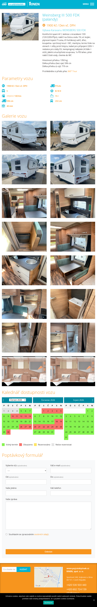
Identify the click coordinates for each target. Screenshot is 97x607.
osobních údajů (41, 534)
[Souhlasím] (94, 600)
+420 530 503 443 (76, 585)
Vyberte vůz (16, 465)
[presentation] (25, 543)
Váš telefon (55, 488)
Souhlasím (48, 603)
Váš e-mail (60, 465)
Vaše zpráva (11, 499)
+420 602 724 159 (76, 589)
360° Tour (72, 71)
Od (12, 476)
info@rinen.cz (73, 592)
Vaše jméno (11, 488)
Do (56, 476)
